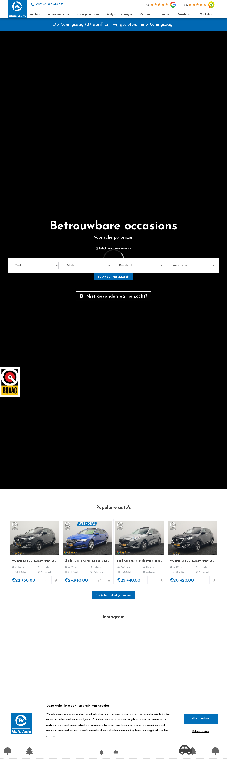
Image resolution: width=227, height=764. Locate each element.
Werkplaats (207, 14)
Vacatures (185, 14)
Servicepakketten (58, 14)
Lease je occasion (88, 14)
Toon (113, 277)
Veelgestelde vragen (120, 14)
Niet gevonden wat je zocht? (113, 296)
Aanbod (35, 14)
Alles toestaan (200, 718)
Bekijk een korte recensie (113, 248)
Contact (165, 14)
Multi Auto (146, 14)
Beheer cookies (200, 731)
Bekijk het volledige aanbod (113, 595)
